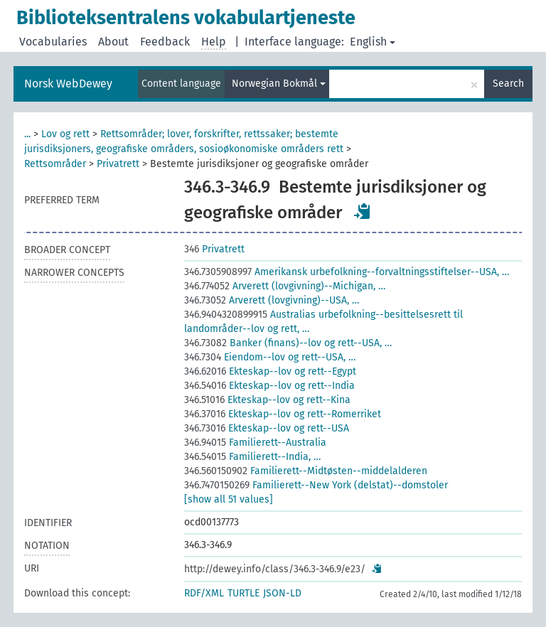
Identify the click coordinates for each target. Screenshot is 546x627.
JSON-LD (282, 593)
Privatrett (118, 164)
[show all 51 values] (228, 499)
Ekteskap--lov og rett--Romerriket (282, 414)
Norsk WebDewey (68, 83)
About (113, 41)
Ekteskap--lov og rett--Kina (267, 400)
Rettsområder (55, 164)
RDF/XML (204, 593)
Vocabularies (53, 41)
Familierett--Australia (255, 442)
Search (508, 83)
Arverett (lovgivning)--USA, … (271, 300)
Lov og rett (65, 134)
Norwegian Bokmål (279, 83)
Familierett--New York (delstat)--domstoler (316, 485)
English (372, 41)
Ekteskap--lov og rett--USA (266, 428)
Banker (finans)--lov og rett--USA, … (288, 343)
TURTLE (243, 593)
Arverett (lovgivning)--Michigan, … (284, 286)
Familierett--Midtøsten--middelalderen (305, 471)
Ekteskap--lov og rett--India (269, 386)
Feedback (165, 41)
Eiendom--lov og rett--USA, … (269, 357)
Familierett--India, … (252, 457)
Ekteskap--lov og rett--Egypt (270, 371)
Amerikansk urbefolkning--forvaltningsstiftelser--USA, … (346, 272)
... (27, 134)
